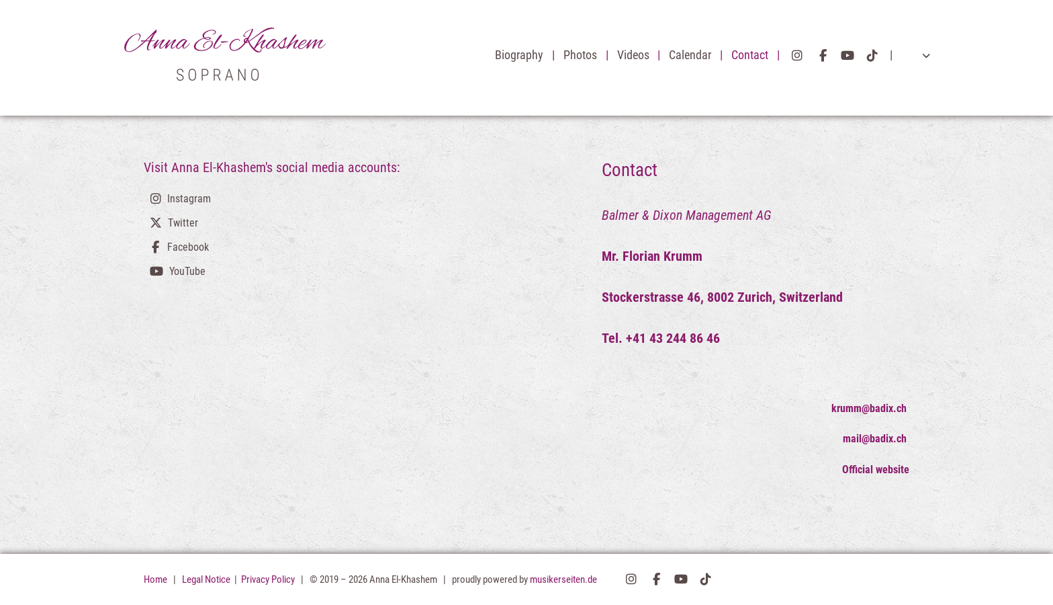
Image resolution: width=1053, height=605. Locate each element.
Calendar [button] (691, 55)
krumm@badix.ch (870, 408)
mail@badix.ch (876, 438)
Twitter (183, 222)
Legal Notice (207, 579)
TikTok (872, 56)
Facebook (823, 56)
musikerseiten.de (563, 579)
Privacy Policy (269, 579)
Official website (875, 469)
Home (155, 579)
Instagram (797, 56)
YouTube (847, 56)
